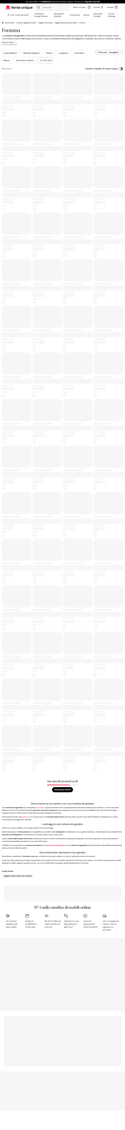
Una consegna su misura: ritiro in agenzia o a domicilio (111, 925)
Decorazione (10, 23)
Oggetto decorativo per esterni (66, 23)
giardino (25, 817)
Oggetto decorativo (45, 23)
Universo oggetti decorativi (26, 23)
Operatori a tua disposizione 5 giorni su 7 (71, 924)
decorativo (40, 807)
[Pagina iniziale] (2, 23)
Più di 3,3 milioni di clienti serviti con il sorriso (53, 924)
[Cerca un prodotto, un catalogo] (39, 7)
